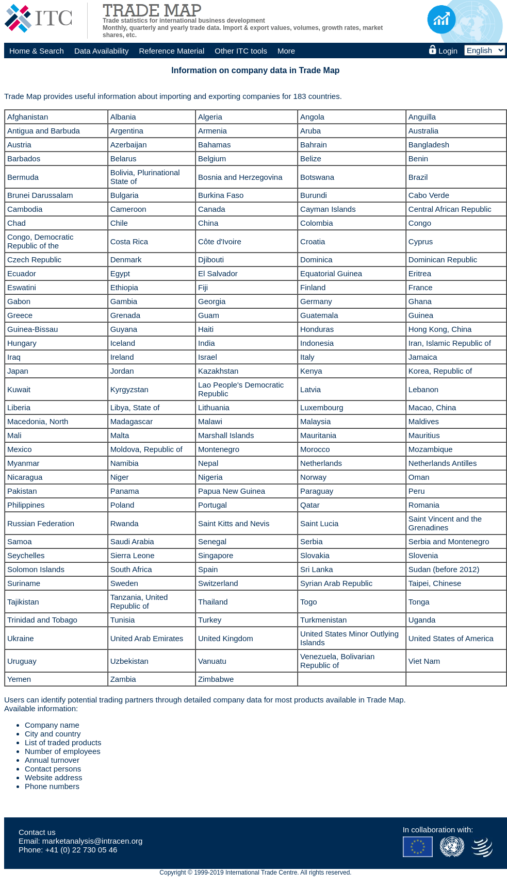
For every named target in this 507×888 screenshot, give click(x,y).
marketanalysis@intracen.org (92, 840)
